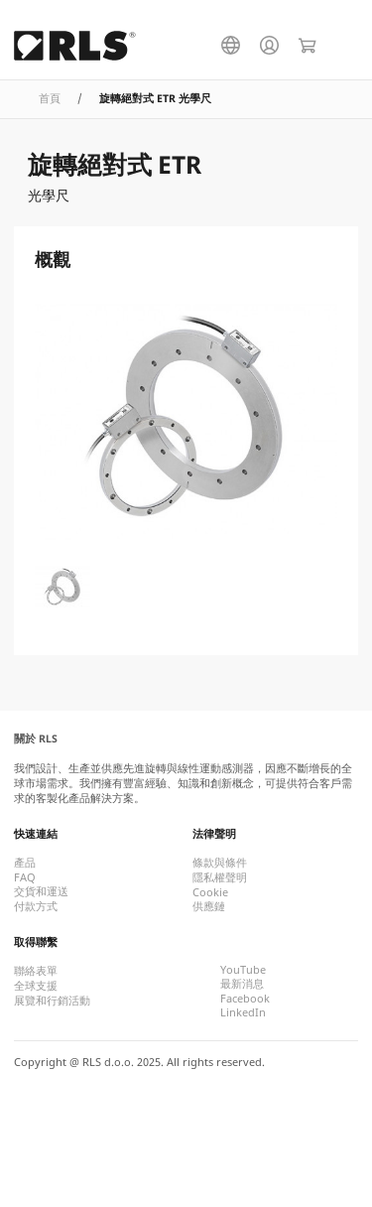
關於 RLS (36, 738)
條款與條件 (219, 863)
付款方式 (36, 906)
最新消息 (242, 984)
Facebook (245, 999)
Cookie (210, 892)
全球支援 (36, 986)
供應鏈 (208, 906)
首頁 (50, 98)
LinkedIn (243, 1012)
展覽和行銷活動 (52, 1000)
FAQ (25, 877)
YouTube (243, 970)
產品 (25, 863)
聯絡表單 (36, 971)
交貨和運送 (41, 891)
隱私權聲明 (219, 877)
